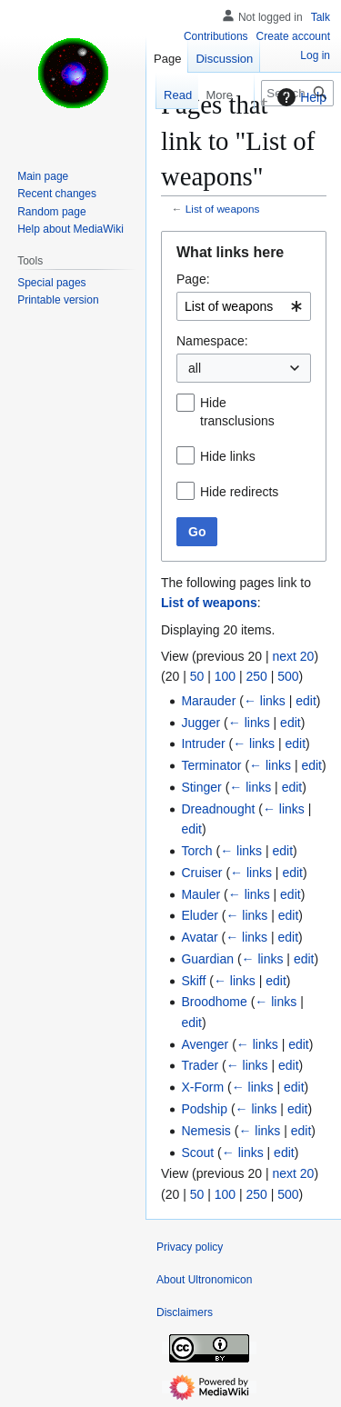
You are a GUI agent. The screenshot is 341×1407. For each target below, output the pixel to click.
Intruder (203, 743)
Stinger (201, 787)
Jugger (200, 722)
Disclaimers (184, 1312)
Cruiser (201, 872)
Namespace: (212, 341)
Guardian (207, 959)
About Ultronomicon (204, 1279)
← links (265, 701)
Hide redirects (239, 491)
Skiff (193, 980)
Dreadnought (218, 809)
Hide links (228, 456)
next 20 (293, 656)
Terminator (211, 765)
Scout (197, 1152)
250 (256, 676)
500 (287, 676)
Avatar (199, 937)
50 (197, 676)
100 (225, 676)
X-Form (202, 1087)
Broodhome (213, 1001)
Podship (204, 1109)
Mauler (200, 894)
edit (306, 701)
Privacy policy (189, 1247)
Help (299, 97)
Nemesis (205, 1130)
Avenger (204, 1044)
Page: (193, 279)
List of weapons (223, 209)
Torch (196, 850)
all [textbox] (194, 368)
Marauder (208, 701)
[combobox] (243, 306)
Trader (199, 1065)
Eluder (199, 915)
